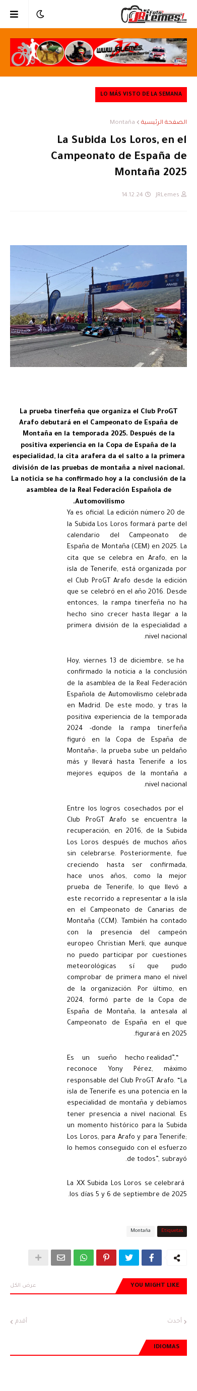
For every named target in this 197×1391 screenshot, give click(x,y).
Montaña (122, 123)
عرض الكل (23, 1286)
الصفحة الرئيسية (164, 123)
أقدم (21, 1322)
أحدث (174, 1322)
